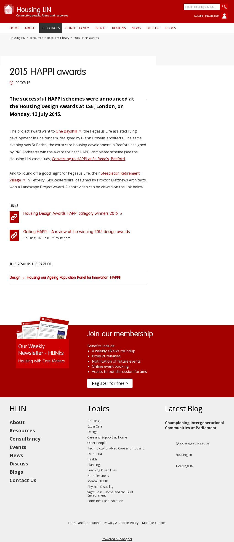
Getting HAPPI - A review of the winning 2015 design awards (76, 232)
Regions (119, 28)
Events (100, 28)
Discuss (153, 28)
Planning (93, 464)
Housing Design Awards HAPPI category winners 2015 (72, 214)
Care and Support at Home (107, 437)
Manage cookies (154, 523)
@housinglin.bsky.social (187, 443)
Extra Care (95, 426)
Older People (96, 443)
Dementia (94, 454)
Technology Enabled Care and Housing (115, 448)
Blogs (170, 28)
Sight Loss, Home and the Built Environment (110, 493)
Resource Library (58, 38)
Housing (93, 421)
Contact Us (23, 480)
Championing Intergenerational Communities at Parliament (194, 425)
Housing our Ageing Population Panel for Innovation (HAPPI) (73, 278)
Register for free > (110, 383)
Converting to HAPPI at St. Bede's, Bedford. (88, 158)
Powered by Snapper (117, 539)
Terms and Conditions (84, 523)
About (30, 28)
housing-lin (178, 454)
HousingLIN (179, 466)
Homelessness (98, 475)
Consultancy (77, 28)
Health (92, 459)
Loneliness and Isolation (105, 501)
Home (14, 28)
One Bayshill (68, 131)
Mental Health (97, 481)
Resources (51, 28)
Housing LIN (17, 38)
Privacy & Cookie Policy (121, 523)
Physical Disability (100, 486)
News (136, 28)
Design (15, 278)
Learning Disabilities (102, 470)
